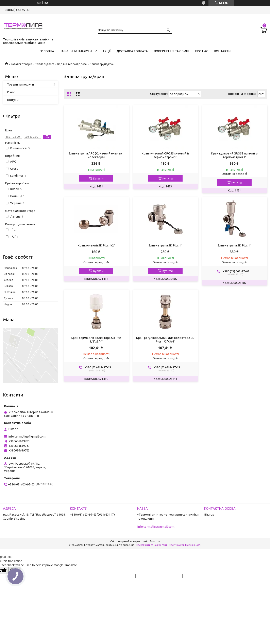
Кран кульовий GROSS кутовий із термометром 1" (165, 155)
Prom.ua (155, 541)
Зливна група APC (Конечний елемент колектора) (96, 155)
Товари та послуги (76, 51)
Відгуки (12, 99)
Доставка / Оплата (132, 51)
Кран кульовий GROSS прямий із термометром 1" (234, 155)
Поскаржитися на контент (151, 545)
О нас (11, 92)
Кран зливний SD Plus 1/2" (96, 245)
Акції (106, 51)
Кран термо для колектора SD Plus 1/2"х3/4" (96, 339)
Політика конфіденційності (185, 545)
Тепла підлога (44, 64)
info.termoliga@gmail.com (27, 436)
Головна (46, 51)
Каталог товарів (21, 64)
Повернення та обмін (171, 51)
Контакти (222, 51)
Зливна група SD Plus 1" (165, 245)
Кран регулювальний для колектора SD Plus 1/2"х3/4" (165, 339)
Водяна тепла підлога (72, 64)
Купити (98, 178)
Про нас (201, 51)
